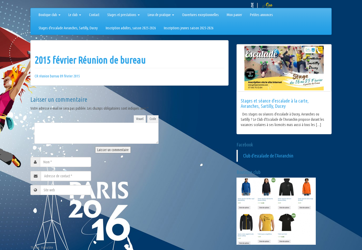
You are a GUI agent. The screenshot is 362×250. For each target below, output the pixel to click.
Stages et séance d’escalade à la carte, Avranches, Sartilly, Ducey (275, 103)
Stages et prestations (123, 15)
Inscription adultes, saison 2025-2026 (131, 28)
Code (153, 119)
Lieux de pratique (161, 15)
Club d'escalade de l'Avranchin (268, 155)
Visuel (139, 119)
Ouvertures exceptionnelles (200, 15)
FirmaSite (47, 247)
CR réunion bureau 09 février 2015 (57, 76)
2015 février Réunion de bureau (90, 60)
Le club (74, 15)
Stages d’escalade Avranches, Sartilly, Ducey (68, 28)
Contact (94, 15)
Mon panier (234, 15)
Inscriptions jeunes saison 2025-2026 (189, 28)
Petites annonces (261, 15)
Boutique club (50, 15)
